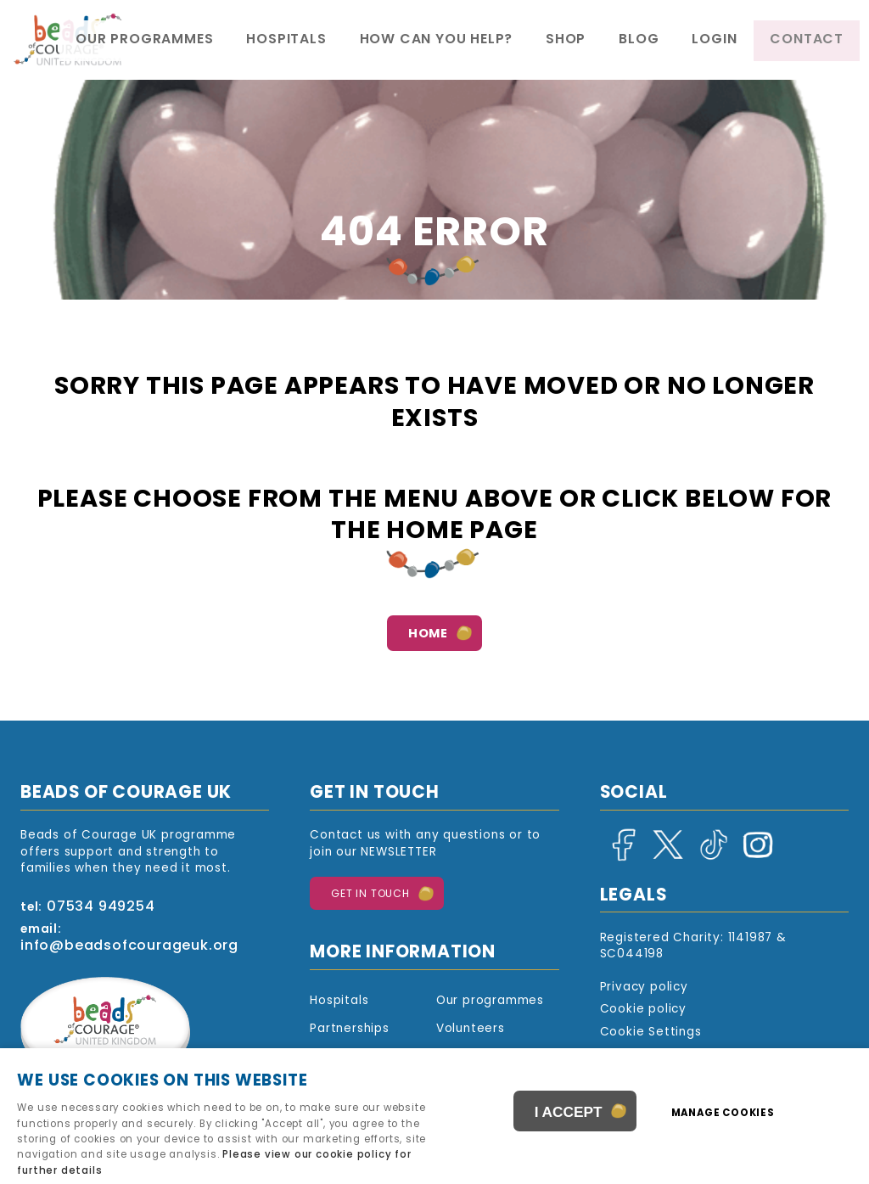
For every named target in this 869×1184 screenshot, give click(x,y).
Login (746, 40)
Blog (691, 40)
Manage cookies (730, 1115)
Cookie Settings (651, 1032)
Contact (818, 40)
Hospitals (408, 40)
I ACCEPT (569, 1115)
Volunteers (470, 1029)
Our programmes (291, 40)
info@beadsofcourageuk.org (129, 946)
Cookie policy (643, 1009)
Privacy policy (644, 987)
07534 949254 (101, 907)
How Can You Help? (532, 40)
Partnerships (350, 1029)
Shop (637, 40)
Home (428, 634)
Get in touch (370, 894)
